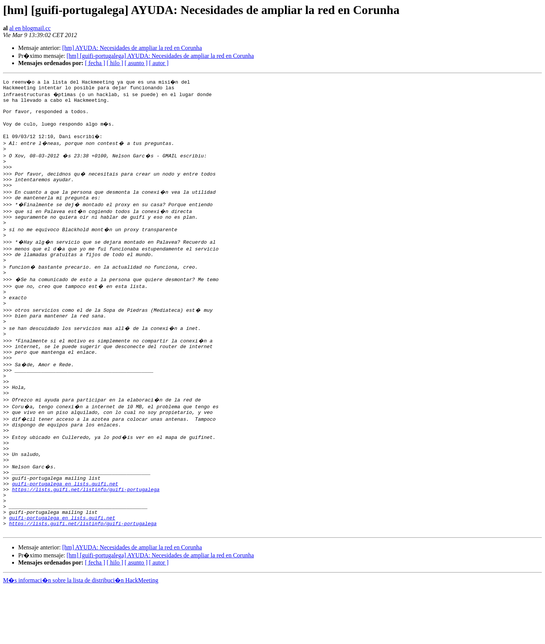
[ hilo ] (115, 63)
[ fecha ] (95, 63)
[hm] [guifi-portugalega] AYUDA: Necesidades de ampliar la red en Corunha (160, 56)
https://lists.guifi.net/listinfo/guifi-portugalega (85, 538)
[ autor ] (159, 63)
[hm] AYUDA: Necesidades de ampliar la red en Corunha (132, 48)
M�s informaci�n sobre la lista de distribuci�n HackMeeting (80, 637)
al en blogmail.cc (30, 28)
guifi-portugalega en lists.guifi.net (65, 531)
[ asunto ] (136, 63)
